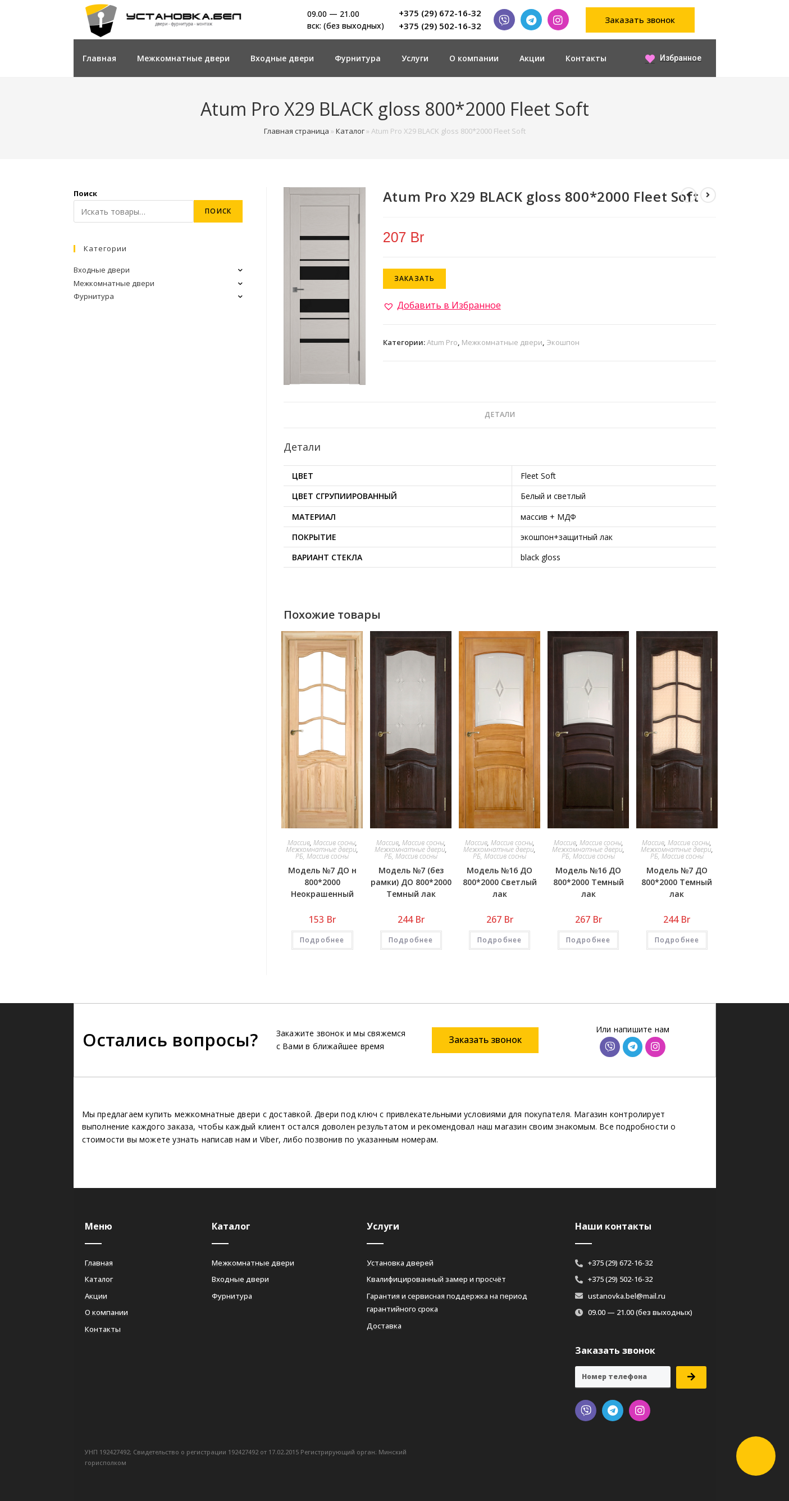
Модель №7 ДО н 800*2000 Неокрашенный (322, 882)
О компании (474, 58)
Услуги (415, 58)
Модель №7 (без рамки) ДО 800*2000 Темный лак (411, 882)
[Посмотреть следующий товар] (708, 195)
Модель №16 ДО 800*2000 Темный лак (588, 882)
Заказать (414, 278)
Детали (500, 414)
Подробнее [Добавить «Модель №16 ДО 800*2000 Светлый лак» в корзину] (499, 940)
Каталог (350, 131)
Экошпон (563, 342)
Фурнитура (358, 58)
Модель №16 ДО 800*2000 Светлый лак (500, 882)
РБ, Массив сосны (322, 856)
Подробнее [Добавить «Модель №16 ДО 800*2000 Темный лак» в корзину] (588, 940)
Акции (532, 58)
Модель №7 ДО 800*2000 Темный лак (676, 882)
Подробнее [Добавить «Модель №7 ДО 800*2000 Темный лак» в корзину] (677, 940)
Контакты (585, 58)
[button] (640, 20)
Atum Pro (442, 342)
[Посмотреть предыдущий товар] (688, 195)
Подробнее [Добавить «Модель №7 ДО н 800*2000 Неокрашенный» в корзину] (322, 940)
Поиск (85, 193)
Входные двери (282, 58)
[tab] (500, 415)
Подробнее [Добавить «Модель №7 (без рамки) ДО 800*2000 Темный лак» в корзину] (411, 940)
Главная (99, 58)
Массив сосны (334, 842)
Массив (299, 842)
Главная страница (296, 131)
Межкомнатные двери (183, 58)
